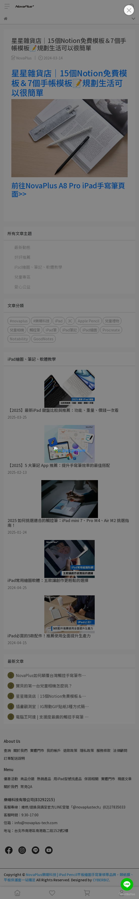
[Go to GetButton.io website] (127, 893)
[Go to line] (127, 884)
